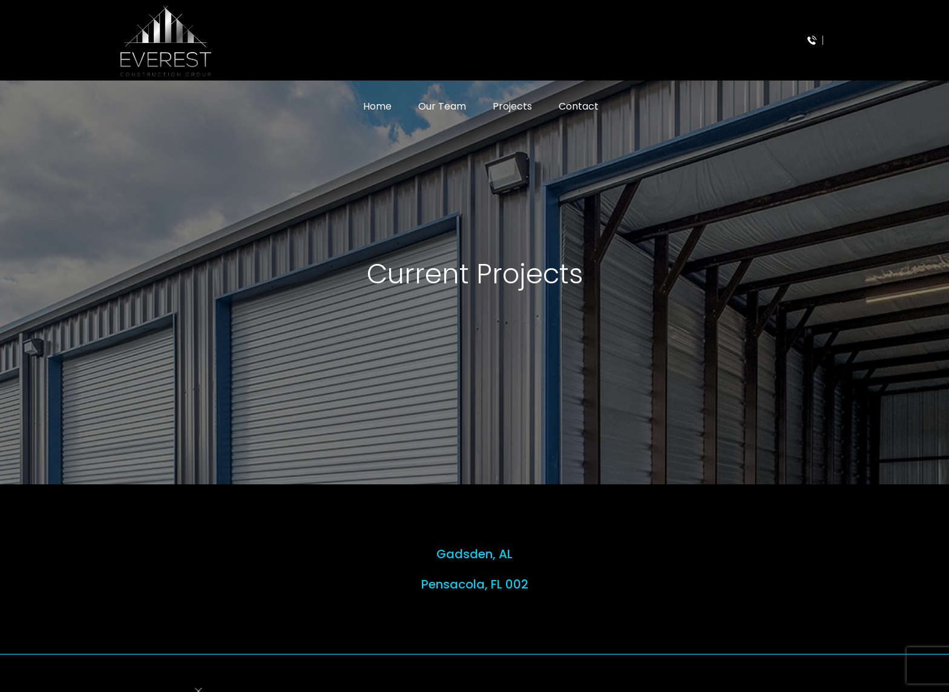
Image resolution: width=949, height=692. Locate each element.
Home (377, 106)
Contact (579, 106)
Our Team (442, 106)
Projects (512, 106)
